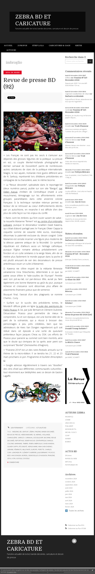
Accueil (8, 45)
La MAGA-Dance (72, 342)
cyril (67, 110)
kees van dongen (14, 455)
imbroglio (38, 444)
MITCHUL (68, 462)
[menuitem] (9, 45)
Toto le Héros (71, 140)
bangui (50, 441)
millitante (26, 449)
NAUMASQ (69, 417)
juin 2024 (68, 494)
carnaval (29, 438)
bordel (25, 455)
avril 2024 (68, 501)
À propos (22, 45)
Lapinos (68, 216)
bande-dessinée (48, 432)
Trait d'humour (81, 126)
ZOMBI (67, 420)
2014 (9, 458)
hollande (46, 435)
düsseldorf (38, 438)
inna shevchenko (45, 446)
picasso (51, 452)
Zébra (67, 78)
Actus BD (11, 50)
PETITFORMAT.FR (71, 465)
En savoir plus (11, 572)
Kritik (78, 45)
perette (41, 449)
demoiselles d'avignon (37, 455)
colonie (10, 444)
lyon (13, 458)
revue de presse (13, 435)
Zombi (68, 126)
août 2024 (68, 488)
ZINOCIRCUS (70, 423)
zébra (31, 432)
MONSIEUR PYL (70, 429)
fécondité (23, 446)
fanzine (38, 432)
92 (34, 435)
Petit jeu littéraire (82, 172)
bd (21, 432)
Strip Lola (38, 45)
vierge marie (33, 446)
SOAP (67, 435)
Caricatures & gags (59, 45)
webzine (15, 432)
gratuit (25, 432)
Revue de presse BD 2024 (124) (78, 315)
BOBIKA (68, 442)
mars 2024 (69, 504)
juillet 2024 (69, 491)
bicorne (47, 438)
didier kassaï (30, 441)
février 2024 (69, 507)
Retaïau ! (69, 303)
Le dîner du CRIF (72, 280)
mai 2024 (68, 497)
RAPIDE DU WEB (71, 458)
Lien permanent (15, 428)
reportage (19, 441)
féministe (18, 449)
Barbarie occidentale (74, 96)
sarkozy (21, 438)
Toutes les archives (76, 510)
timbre (25, 444)
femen (31, 444)
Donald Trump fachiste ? (76, 329)
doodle (26, 458)
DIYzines (68, 455)
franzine (51, 455)
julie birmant (42, 452)
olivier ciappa (12, 446)
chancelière (12, 438)
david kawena (48, 444)
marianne (18, 444)
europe (34, 449)
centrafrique (41, 441)
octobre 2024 (70, 482)
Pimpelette (69, 186)
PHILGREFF (69, 426)
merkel (39, 435)
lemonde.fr (16, 452)
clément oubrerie (29, 452)
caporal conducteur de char (77, 94)
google (19, 458)
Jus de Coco (80, 202)
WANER (68, 438)
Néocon (68, 291)
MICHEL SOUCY (71, 432)
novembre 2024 (71, 479)
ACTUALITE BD (41, 428)
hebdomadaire (27, 435)
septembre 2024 (71, 485)
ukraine (10, 449)
